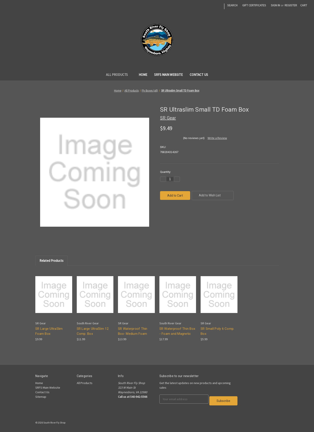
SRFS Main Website (168, 75)
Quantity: (165, 171)
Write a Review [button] (217, 138)
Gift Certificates (254, 5)
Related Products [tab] (51, 261)
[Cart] (303, 5)
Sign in (275, 5)
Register (291, 5)
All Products (119, 75)
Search (232, 5)
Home (143, 75)
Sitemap (40, 397)
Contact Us (199, 75)
